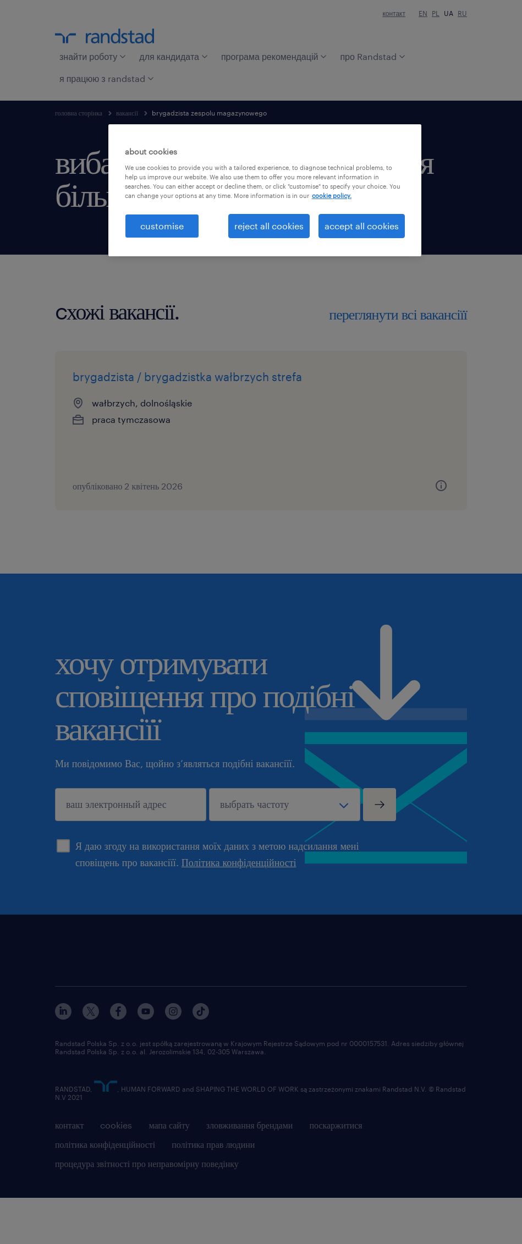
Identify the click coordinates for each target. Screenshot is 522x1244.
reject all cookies (269, 226)
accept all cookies (362, 226)
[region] (264, 190)
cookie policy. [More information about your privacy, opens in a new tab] (331, 195)
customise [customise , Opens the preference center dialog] (162, 226)
